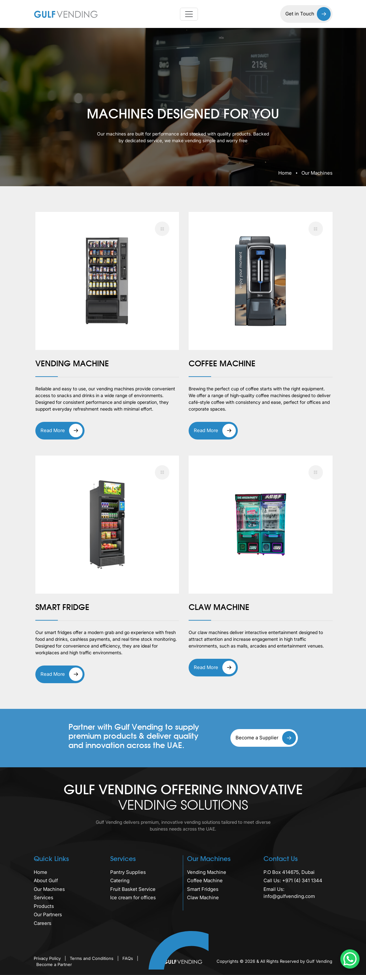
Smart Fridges (203, 889)
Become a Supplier (266, 738)
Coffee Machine (205, 880)
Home (285, 173)
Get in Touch (308, 14)
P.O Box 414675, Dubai (289, 872)
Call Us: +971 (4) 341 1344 (292, 880)
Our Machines (49, 889)
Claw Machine (203, 897)
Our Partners (48, 914)
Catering (119, 880)
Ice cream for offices (133, 897)
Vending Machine (206, 872)
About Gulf (46, 880)
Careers (42, 923)
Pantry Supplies (128, 872)
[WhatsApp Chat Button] (350, 959)
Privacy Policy (48, 958)
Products (44, 906)
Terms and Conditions (92, 958)
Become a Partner (54, 964)
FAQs (128, 958)
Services (43, 897)
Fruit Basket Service (133, 889)
